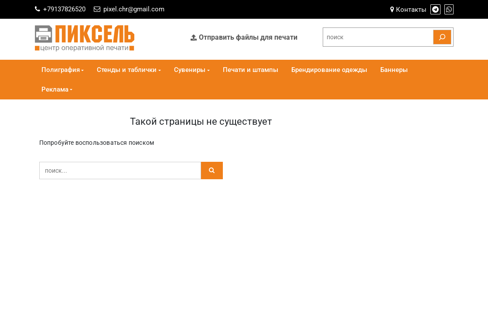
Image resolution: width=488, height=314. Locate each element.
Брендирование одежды (329, 70)
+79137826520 (64, 9)
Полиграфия (60, 70)
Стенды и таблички (127, 70)
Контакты (408, 10)
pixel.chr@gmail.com (133, 9)
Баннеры (394, 70)
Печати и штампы (250, 70)
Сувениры (189, 70)
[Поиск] (442, 37)
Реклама (54, 89)
